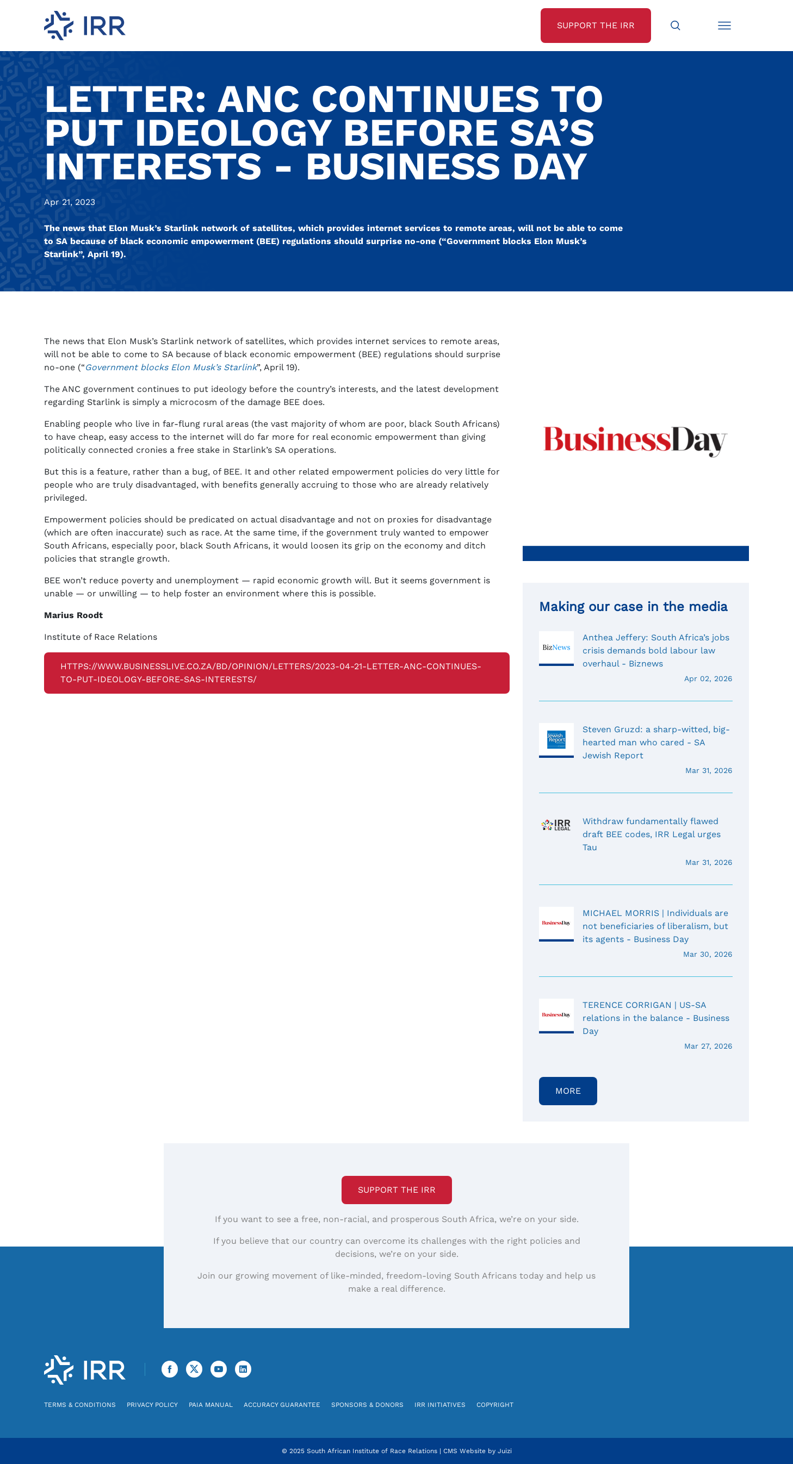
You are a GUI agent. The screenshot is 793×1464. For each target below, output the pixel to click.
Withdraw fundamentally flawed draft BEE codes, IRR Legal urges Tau (636, 841)
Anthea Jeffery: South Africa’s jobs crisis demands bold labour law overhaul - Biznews (636, 657)
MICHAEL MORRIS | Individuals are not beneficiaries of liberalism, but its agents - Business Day (636, 933)
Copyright (494, 1405)
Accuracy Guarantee (282, 1405)
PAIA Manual (211, 1405)
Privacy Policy (152, 1405)
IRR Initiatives (440, 1405)
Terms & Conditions (80, 1405)
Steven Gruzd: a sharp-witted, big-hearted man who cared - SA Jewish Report (636, 749)
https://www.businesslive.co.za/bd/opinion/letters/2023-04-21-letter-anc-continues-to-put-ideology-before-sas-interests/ (270, 672)
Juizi (505, 1451)
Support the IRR (397, 1190)
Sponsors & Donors (367, 1405)
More (568, 1091)
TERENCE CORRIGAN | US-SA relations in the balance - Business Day (636, 1025)
